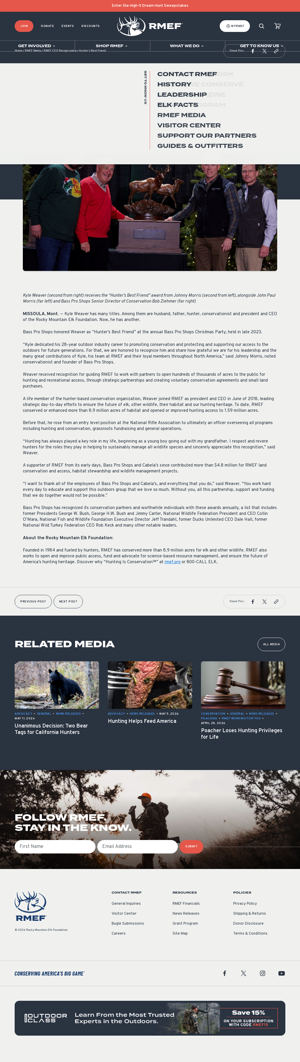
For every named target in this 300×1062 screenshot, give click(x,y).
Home (18, 63)
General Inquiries (126, 915)
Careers (119, 945)
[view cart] (277, 26)
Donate (47, 26)
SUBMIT (191, 858)
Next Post (68, 613)
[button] (253, 62)
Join (24, 26)
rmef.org (172, 574)
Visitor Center (124, 925)
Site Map (180, 945)
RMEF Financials (186, 915)
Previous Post (33, 613)
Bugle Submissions (128, 935)
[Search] (262, 26)
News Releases (35, 122)
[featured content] (150, 1030)
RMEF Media (33, 63)
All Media (271, 656)
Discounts (90, 26)
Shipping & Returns (249, 925)
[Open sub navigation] (37, 46)
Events (68, 26)
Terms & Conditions (250, 945)
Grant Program (185, 935)
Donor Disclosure (248, 935)
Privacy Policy (245, 915)
